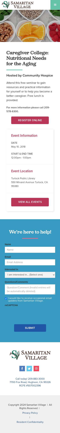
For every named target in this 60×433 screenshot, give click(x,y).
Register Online (30, 120)
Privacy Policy (30, 413)
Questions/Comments (16, 282)
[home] (17, 5)
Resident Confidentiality (30, 422)
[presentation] (29, 314)
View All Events (30, 202)
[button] (55, 5)
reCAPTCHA (11, 305)
